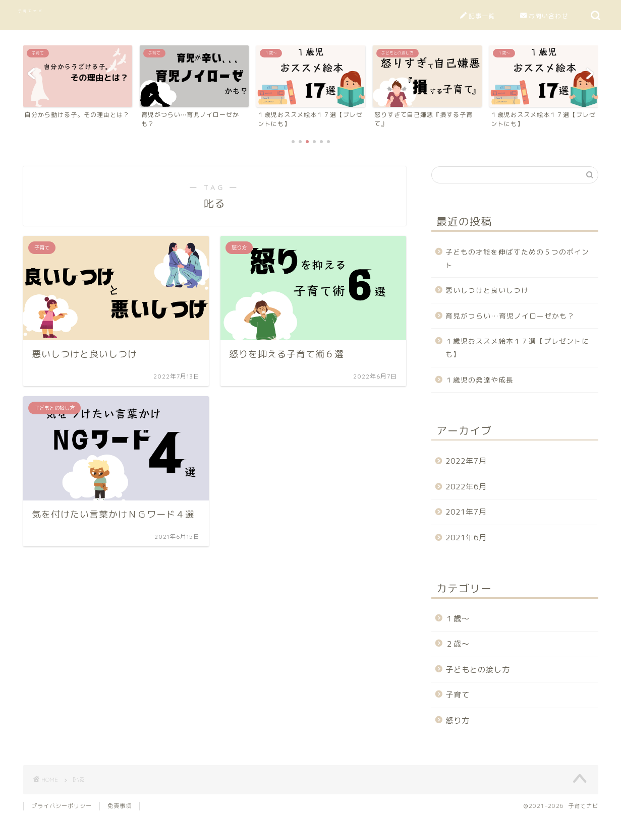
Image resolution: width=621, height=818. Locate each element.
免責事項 (119, 806)
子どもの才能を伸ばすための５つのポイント (517, 258)
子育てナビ (30, 11)
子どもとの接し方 (477, 669)
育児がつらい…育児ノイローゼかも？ (510, 316)
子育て (457, 694)
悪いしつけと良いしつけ (487, 290)
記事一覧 (477, 16)
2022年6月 (466, 486)
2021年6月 (466, 537)
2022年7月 (466, 461)
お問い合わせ (544, 16)
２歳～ (457, 644)
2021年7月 (466, 512)
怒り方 (457, 720)
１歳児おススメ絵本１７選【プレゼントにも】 (517, 347)
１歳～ (457, 618)
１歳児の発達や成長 (479, 380)
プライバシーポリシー (61, 806)
